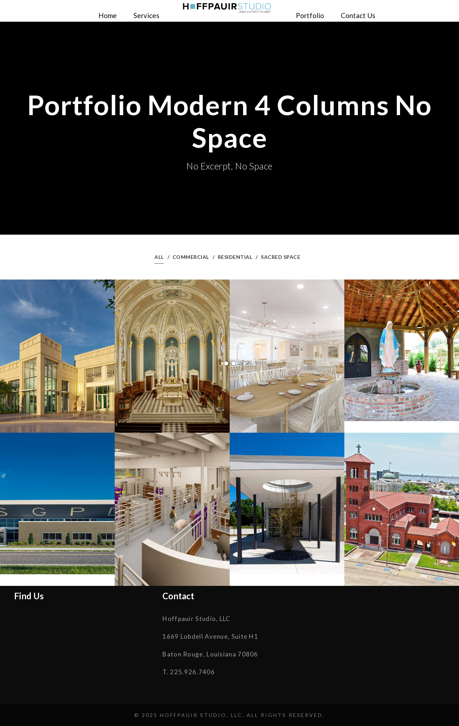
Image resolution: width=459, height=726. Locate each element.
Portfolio (310, 15)
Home (107, 15)
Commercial (191, 257)
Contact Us (358, 15)
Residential (235, 257)
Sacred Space (280, 257)
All (159, 257)
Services (146, 15)
